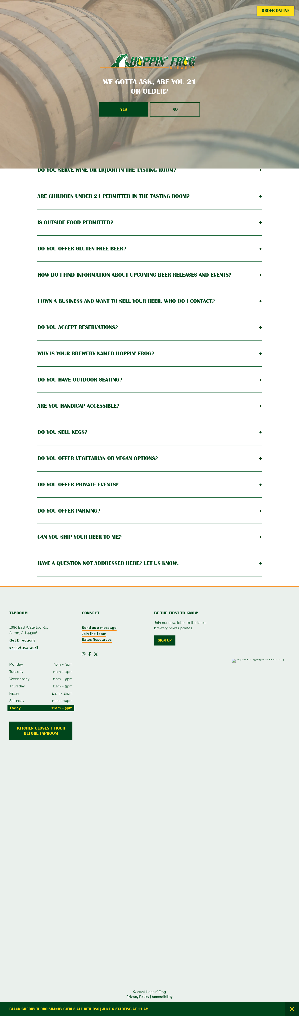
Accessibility (162, 997)
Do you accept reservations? (77, 327)
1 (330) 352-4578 (24, 648)
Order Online (276, 10)
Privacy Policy (137, 997)
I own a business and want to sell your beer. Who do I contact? (126, 301)
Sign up (165, 640)
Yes (123, 109)
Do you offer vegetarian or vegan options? (97, 458)
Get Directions (22, 640)
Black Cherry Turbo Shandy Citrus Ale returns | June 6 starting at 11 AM (79, 1009)
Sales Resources (97, 640)
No (175, 109)
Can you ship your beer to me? (79, 537)
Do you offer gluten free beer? (81, 248)
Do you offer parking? (68, 511)
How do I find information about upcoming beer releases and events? (134, 275)
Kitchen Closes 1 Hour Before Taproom (41, 730)
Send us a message (99, 628)
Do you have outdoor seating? (79, 379)
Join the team (94, 634)
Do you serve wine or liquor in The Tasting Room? (106, 170)
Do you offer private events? (78, 484)
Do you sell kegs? (62, 432)
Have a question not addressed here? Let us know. (108, 563)
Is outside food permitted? (75, 222)
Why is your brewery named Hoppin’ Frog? (95, 353)
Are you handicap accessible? (78, 406)
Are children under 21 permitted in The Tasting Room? (113, 196)
